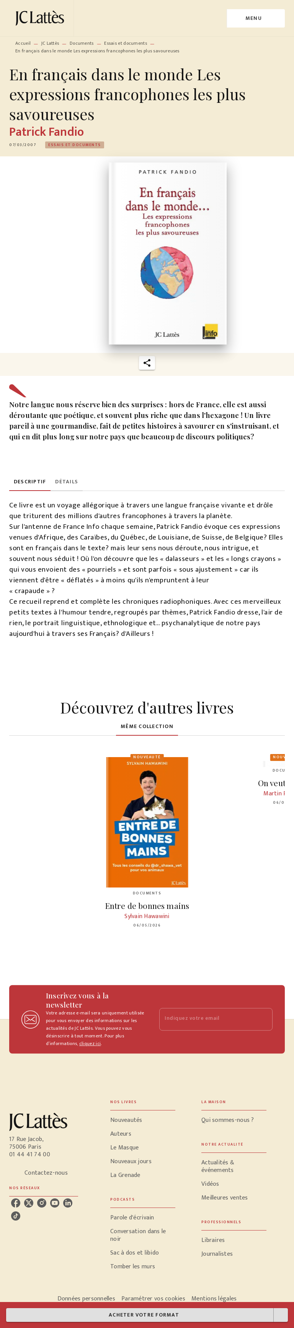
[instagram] (41, 1202)
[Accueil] (41, 18)
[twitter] (28, 1202)
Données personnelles (86, 1299)
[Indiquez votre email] (206, 1019)
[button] (74, 144)
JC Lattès (50, 43)
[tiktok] (15, 1215)
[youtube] (54, 1202)
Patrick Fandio (46, 132)
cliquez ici (90, 1043)
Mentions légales (214, 1299)
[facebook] (15, 1202)
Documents (82, 43)
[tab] (30, 482)
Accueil (23, 43)
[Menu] (256, 18)
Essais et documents (125, 43)
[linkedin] (67, 1202)
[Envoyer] (263, 1019)
